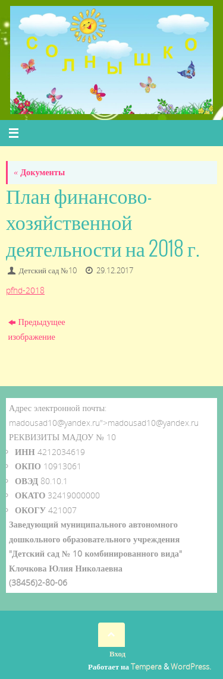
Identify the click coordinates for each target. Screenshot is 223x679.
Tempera (146, 666)
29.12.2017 (114, 270)
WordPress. (191, 666)
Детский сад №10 (48, 270)
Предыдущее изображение (36, 329)
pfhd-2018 (25, 290)
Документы (39, 172)
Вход (117, 653)
